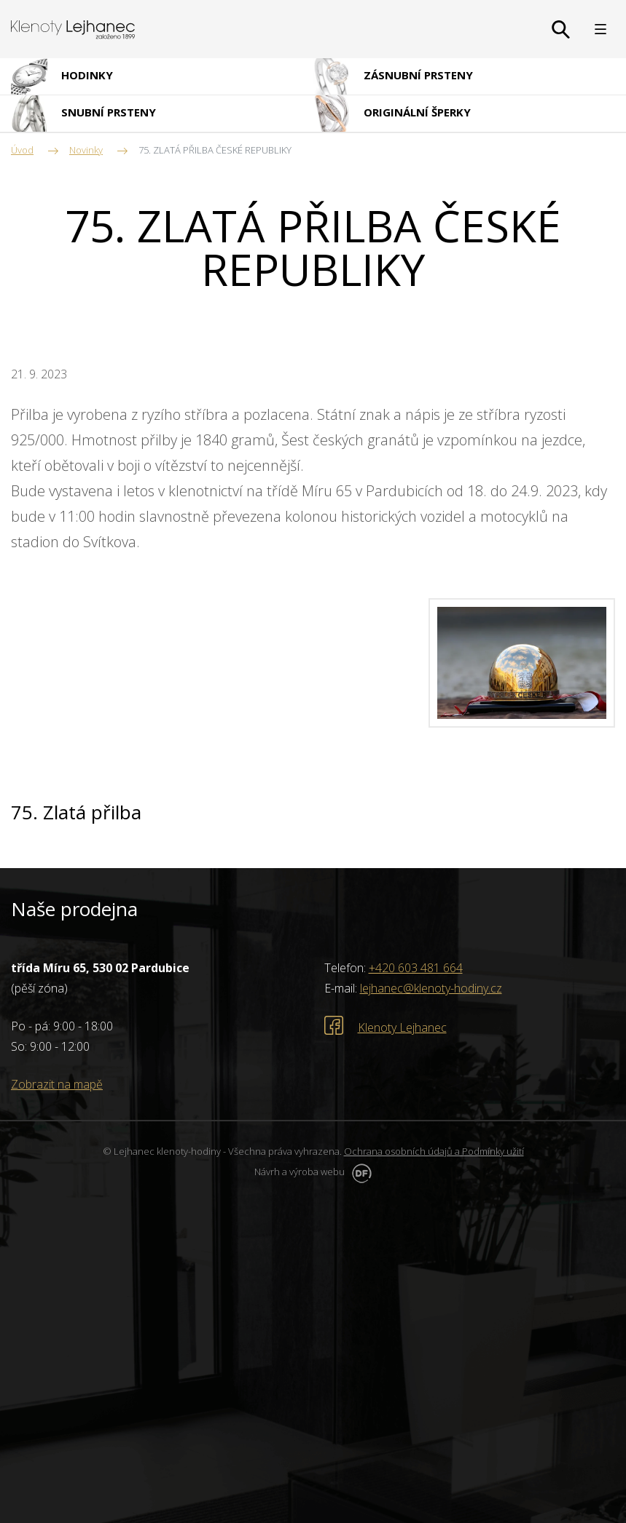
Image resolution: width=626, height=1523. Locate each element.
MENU (600, 29)
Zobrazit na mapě (57, 1084)
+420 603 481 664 (416, 968)
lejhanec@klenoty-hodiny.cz (431, 988)
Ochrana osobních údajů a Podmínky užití (434, 1151)
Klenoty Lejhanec (402, 1027)
